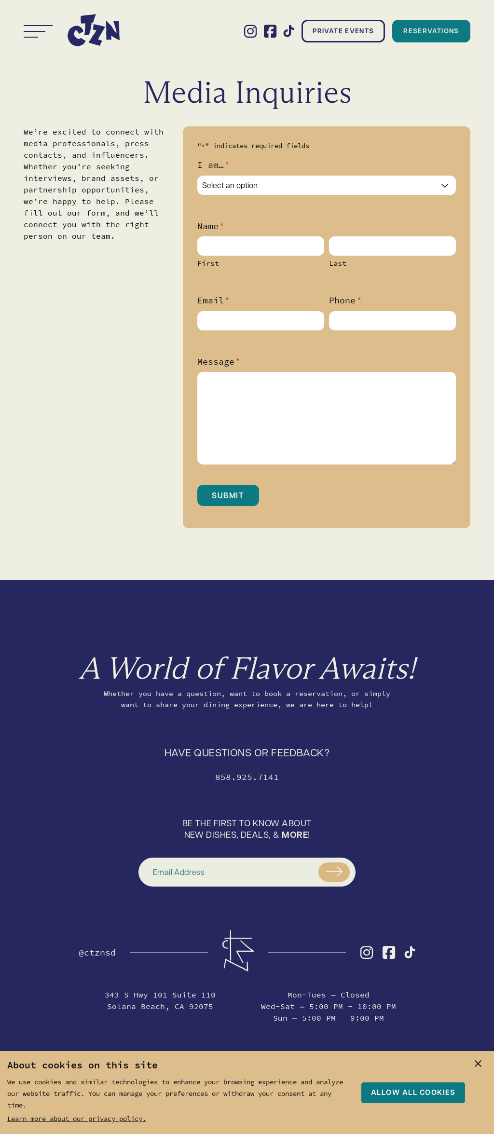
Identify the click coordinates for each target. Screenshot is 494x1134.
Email (213, 300)
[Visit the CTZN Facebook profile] (270, 31)
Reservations (431, 30)
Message (218, 361)
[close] (477, 1063)
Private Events (343, 30)
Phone (345, 300)
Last (337, 263)
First (208, 263)
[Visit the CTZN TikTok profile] (289, 31)
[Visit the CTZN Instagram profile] (250, 31)
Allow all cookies (413, 1092)
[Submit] (334, 872)
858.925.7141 (247, 776)
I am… (213, 164)
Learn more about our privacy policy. (76, 1118)
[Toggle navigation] (38, 31)
